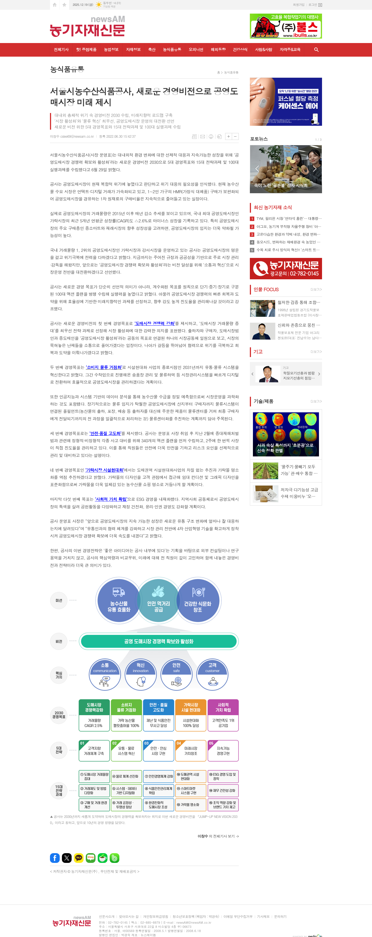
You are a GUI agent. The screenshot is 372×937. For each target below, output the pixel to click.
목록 (194, 136)
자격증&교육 (290, 49)
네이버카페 (102, 858)
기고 (257, 351)
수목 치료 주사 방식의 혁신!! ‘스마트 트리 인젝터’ (289, 249)
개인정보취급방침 (155, 917)
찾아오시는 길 (129, 917)
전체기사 (61, 49)
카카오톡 (79, 858)
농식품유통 (172, 49)
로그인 (312, 4)
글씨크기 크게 (228, 136)
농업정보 (111, 49)
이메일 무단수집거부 (238, 917)
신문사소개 (106, 917)
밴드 (114, 858)
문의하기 (280, 917)
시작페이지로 (54, 5)
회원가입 (299, 4)
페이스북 (55, 858)
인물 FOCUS (265, 289)
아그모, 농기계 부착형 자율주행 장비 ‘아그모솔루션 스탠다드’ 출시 (289, 226)
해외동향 (218, 49)
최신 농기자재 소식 (273, 207)
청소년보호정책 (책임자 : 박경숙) (196, 917)
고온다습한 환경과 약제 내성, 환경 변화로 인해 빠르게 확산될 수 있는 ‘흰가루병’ (289, 234)
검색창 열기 (316, 50)
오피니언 (196, 49)
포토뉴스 (259, 138)
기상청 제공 (109, 6)
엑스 (67, 858)
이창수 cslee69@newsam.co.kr (72, 136)
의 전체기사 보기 (216, 836)
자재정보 (133, 49)
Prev (257, 168)
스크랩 (219, 136)
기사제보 (263, 917)
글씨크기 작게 (235, 136)
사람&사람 (263, 49)
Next (315, 168)
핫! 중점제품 (86, 49)
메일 (202, 136)
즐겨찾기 (64, 5)
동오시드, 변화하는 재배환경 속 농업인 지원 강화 (289, 242)
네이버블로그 (90, 858)
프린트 (211, 136)
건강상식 (240, 49)
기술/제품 (263, 401)
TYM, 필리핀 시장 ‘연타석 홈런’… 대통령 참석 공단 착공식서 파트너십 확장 (289, 218)
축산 (151, 49)
